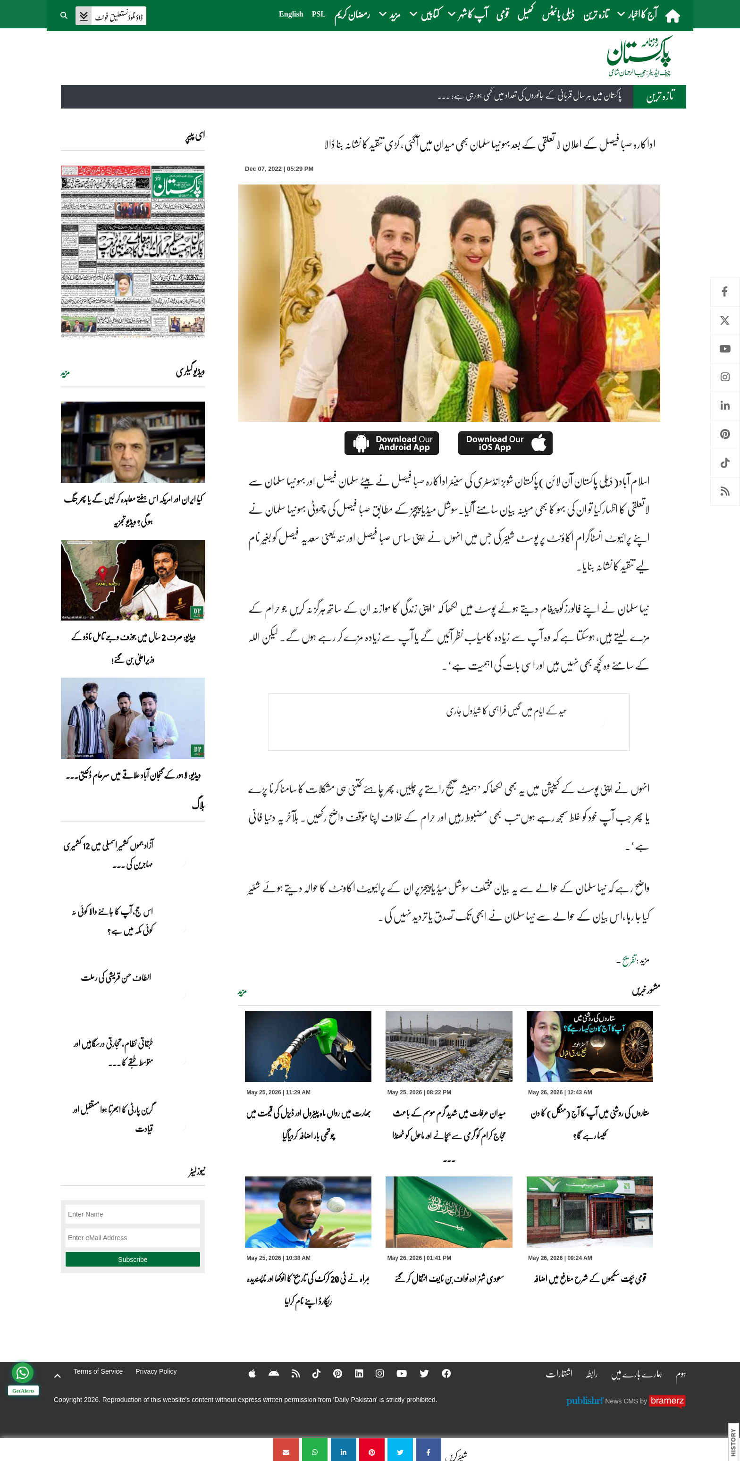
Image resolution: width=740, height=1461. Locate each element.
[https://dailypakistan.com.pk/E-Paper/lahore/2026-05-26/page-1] (133, 251)
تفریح (629, 960)
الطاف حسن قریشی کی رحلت (117, 977)
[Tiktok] (310, 1373)
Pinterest (725, 434)
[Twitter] (419, 1373)
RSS (725, 491)
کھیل (525, 14)
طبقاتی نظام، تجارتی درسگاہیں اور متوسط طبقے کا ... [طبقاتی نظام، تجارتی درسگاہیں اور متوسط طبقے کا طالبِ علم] (113, 1053)
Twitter (725, 321)
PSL (319, 14)
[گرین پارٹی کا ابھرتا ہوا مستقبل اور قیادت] (181, 1126)
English (291, 14)
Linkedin (725, 406)
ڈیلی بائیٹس (558, 14)
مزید (242, 991)
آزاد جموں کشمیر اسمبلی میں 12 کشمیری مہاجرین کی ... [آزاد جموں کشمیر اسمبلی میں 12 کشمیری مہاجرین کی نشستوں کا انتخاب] (108, 854)
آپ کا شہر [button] (467, 14)
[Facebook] (442, 1373)
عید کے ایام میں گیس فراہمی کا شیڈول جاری (507, 710)
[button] (64, 14)
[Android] (266, 1373)
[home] (673, 15)
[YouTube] (396, 1373)
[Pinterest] (331, 1373)
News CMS (622, 1401)
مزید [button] (389, 14)
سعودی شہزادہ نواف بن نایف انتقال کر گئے (449, 1278)
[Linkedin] (353, 1373)
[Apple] (244, 1373)
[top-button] (57, 1376)
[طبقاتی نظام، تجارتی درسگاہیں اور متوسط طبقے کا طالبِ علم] (181, 1060)
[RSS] (288, 1373)
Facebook (725, 292)
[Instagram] (374, 1373)
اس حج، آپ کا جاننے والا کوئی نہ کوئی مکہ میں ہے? (112, 921)
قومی (502, 14)
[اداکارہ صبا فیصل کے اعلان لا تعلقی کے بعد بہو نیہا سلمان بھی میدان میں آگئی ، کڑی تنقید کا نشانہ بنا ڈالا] (428, 1449)
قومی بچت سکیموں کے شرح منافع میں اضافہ (589, 1278)
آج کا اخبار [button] (637, 14)
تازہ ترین (595, 14)
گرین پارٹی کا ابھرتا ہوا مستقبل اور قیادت (112, 1119)
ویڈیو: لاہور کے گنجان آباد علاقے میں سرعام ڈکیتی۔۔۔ (133, 774)
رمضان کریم (352, 14)
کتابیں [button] (424, 14)
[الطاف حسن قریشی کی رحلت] (181, 994)
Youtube (725, 349)
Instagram (725, 377)
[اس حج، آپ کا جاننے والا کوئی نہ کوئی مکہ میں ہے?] (181, 928)
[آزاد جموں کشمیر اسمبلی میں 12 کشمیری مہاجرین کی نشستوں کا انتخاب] (181, 862)
